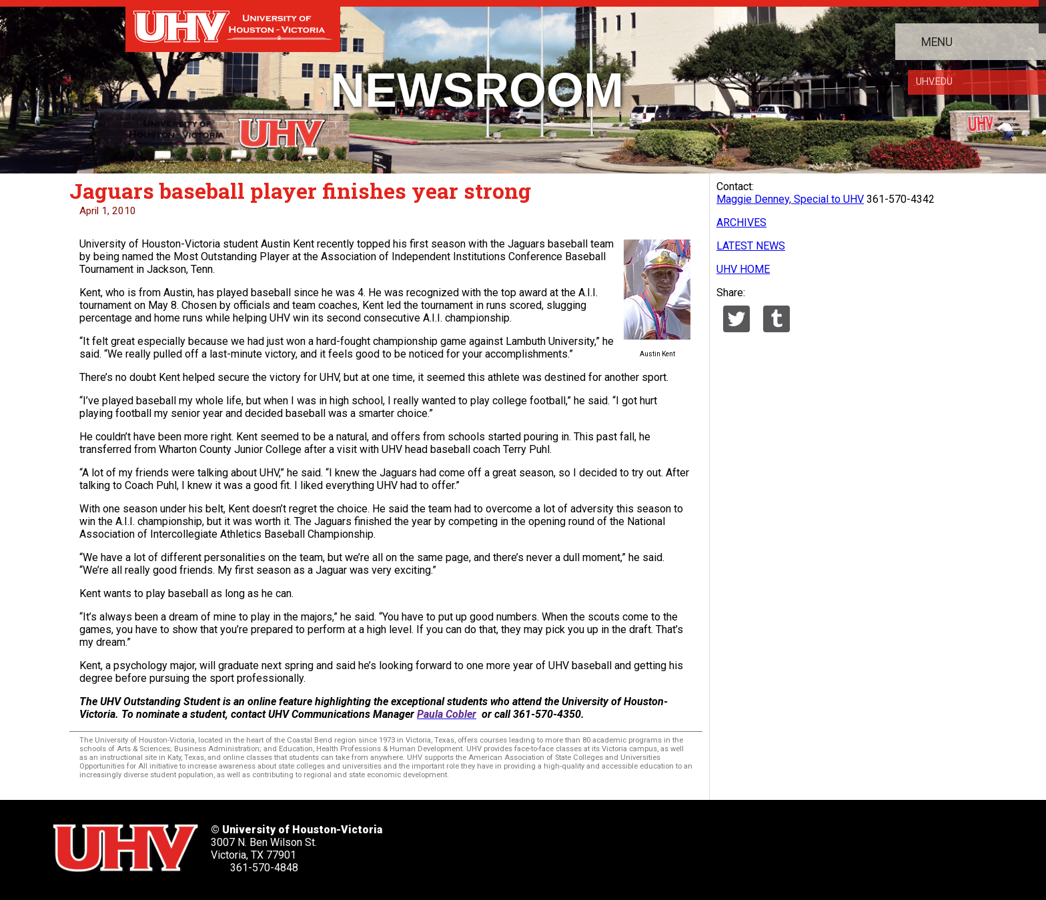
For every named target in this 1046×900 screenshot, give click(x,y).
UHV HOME (743, 269)
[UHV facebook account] (520, 843)
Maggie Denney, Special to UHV (790, 199)
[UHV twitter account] (476, 843)
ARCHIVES (741, 222)
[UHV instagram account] (654, 843)
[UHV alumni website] (698, 843)
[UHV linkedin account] (565, 843)
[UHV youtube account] (609, 843)
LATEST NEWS (750, 246)
